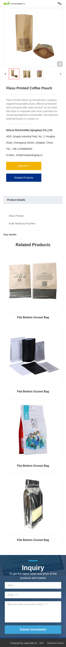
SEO (41, 643)
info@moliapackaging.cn (29, 155)
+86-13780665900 (22, 148)
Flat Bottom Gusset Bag (33, 317)
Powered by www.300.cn (23, 643)
